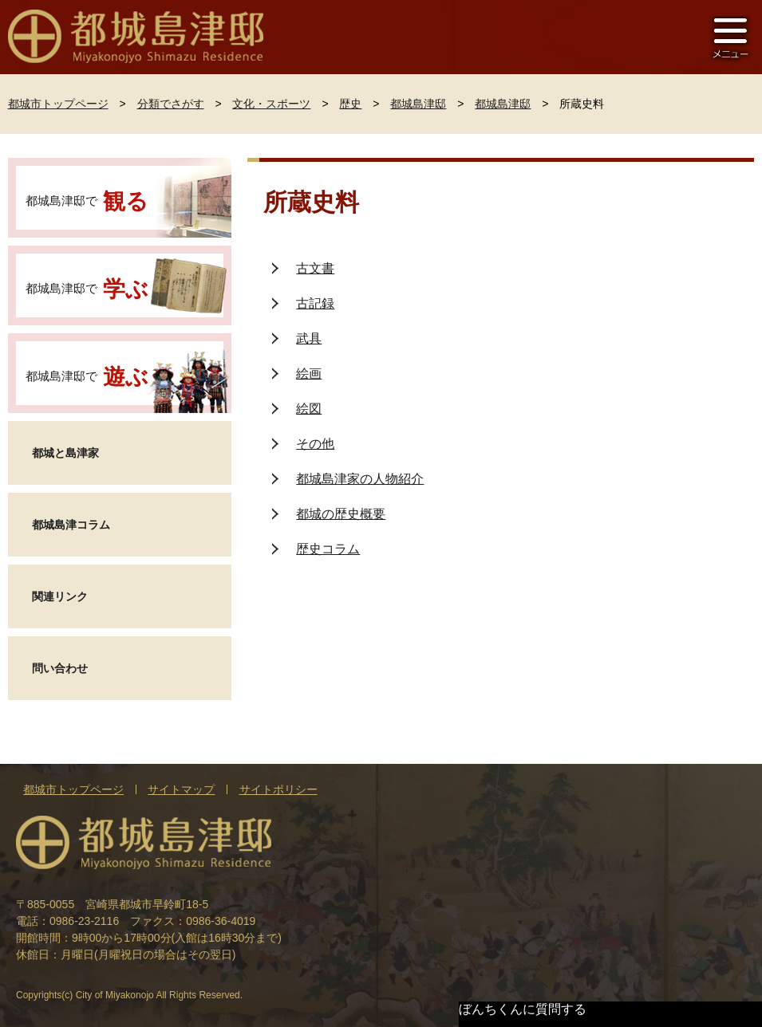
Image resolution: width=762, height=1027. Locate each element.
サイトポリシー (278, 789)
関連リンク (60, 596)
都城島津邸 (418, 103)
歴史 (350, 103)
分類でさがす (170, 103)
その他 (315, 444)
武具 (309, 338)
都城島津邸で (87, 201)
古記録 (315, 303)
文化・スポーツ (271, 103)
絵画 (309, 373)
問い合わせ (60, 668)
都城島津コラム (71, 524)
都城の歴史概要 (340, 514)
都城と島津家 (65, 453)
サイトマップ (181, 789)
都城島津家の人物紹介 (360, 479)
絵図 (309, 408)
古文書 (315, 268)
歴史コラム (328, 549)
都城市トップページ (58, 103)
